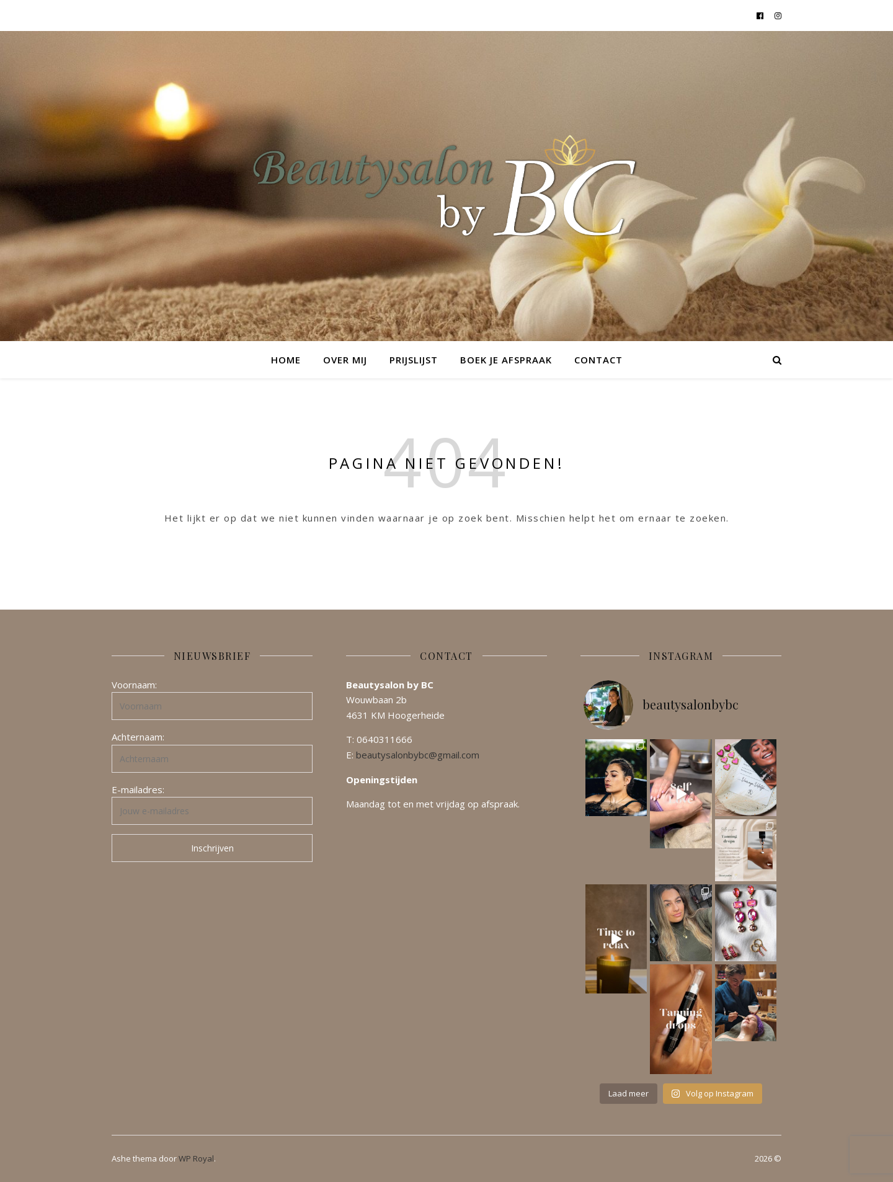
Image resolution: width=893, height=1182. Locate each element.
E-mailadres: (138, 789)
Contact (598, 359)
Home (286, 359)
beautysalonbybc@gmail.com (417, 755)
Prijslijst (413, 359)
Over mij (345, 359)
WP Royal (196, 1158)
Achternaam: (138, 737)
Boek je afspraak (506, 359)
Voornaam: (134, 684)
